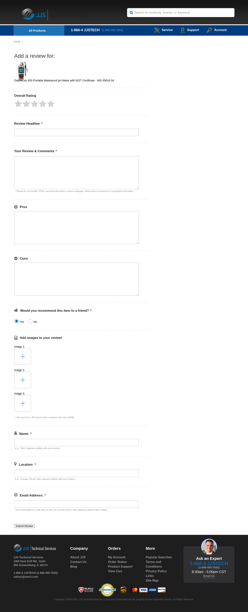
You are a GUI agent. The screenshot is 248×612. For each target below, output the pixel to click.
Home (17, 41)
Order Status (117, 562)
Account (217, 30)
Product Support (120, 566)
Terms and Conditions (154, 564)
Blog (73, 566)
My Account (116, 557)
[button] (18, 104)
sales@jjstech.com (26, 576)
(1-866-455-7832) (112, 30)
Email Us (209, 575)
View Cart (115, 571)
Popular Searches (159, 557)
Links (150, 575)
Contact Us (78, 562)
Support (190, 30)
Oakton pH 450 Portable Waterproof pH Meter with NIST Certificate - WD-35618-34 (64, 80)
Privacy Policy (156, 571)
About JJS (78, 557)
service (163, 30)
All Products (37, 30)
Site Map (152, 580)
